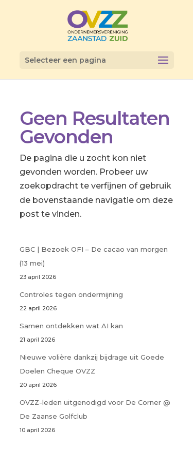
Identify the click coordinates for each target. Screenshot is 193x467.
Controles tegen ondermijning (71, 294)
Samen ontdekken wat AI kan (71, 326)
